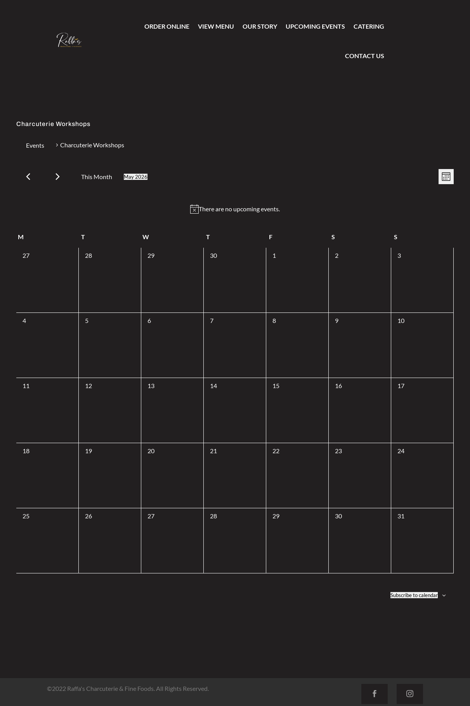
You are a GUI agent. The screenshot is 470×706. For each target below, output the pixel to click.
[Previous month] (28, 176)
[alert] (235, 209)
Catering (369, 26)
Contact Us (364, 55)
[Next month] (57, 176)
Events (35, 145)
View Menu (216, 26)
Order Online (166, 26)
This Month (96, 176)
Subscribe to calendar (414, 595)
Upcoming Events (315, 26)
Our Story (260, 26)
